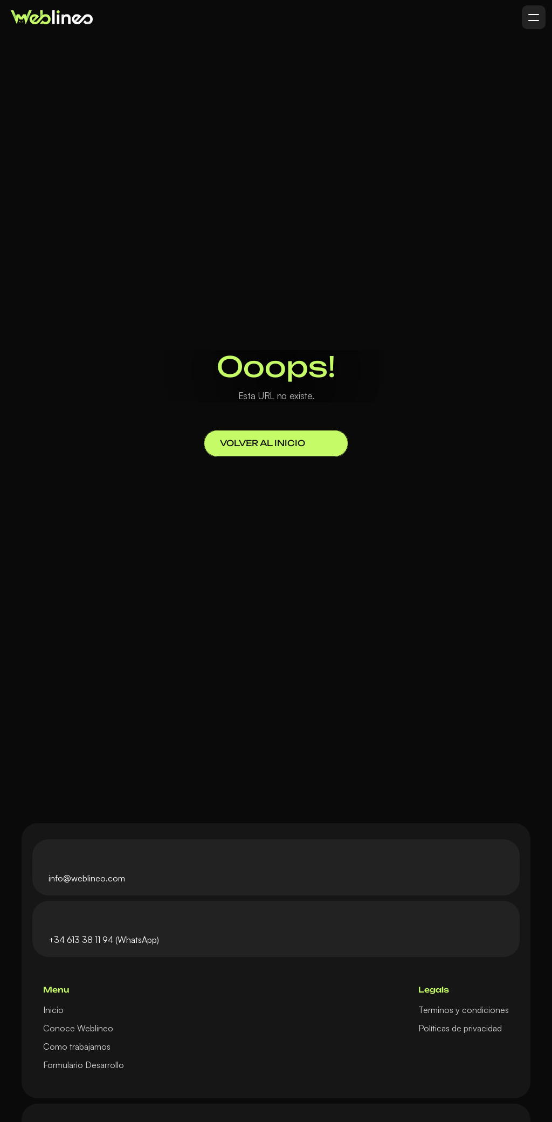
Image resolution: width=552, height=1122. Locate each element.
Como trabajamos (77, 1046)
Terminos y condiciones (463, 1009)
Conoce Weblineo (78, 1028)
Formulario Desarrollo (83, 1064)
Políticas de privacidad (460, 1028)
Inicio (53, 1009)
